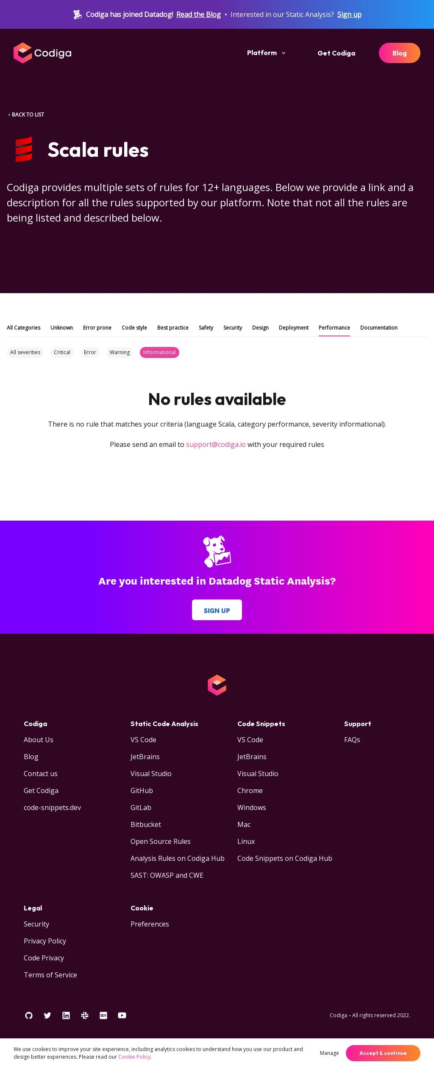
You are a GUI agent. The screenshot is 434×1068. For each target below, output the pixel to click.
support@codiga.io (216, 444)
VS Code (143, 739)
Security (232, 327)
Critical (62, 352)
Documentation (379, 327)
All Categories (23, 327)
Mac (243, 824)
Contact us (41, 773)
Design (260, 327)
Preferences (150, 924)
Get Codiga (336, 53)
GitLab (141, 807)
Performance (334, 327)
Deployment (294, 327)
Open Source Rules (161, 841)
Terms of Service (50, 974)
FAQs (352, 739)
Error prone (97, 327)
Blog (399, 53)
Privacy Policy (45, 941)
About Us (38, 739)
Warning (120, 352)
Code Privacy (44, 958)
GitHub (142, 790)
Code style (134, 327)
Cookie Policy (134, 1056)
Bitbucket (146, 824)
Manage (329, 1053)
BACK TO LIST (25, 114)
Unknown (61, 327)
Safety (206, 327)
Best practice (173, 327)
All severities (25, 352)
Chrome (250, 790)
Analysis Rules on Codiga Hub (178, 858)
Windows (251, 807)
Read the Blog (198, 14)
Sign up (349, 14)
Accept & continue (383, 1053)
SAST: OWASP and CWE (167, 875)
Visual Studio (151, 773)
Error (90, 352)
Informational (159, 352)
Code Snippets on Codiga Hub (284, 858)
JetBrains (145, 756)
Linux (246, 841)
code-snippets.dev (52, 807)
